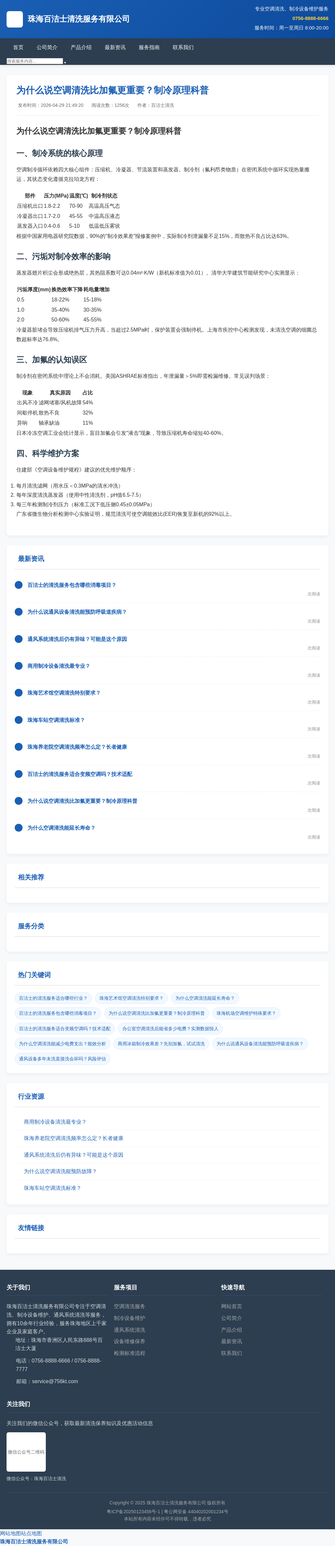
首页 (18, 47)
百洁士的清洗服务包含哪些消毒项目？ (71, 585)
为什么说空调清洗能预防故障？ (60, 1171)
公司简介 (47, 47)
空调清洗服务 (129, 1306)
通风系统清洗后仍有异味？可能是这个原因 (77, 639)
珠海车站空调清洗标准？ (56, 720)
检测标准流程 (129, 1353)
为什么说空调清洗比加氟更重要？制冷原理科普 (82, 801)
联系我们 (183, 47)
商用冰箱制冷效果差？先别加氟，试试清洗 (161, 1043)
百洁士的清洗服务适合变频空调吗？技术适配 (79, 774)
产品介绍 (81, 47)
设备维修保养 (129, 1341)
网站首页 (231, 1306)
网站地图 (10, 1533)
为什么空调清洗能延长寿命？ (61, 828)
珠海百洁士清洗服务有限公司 (34, 1541)
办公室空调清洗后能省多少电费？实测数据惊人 (170, 1028)
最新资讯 (115, 47)
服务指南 (149, 47)
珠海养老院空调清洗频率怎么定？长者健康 (77, 747)
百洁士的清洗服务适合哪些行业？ (53, 998)
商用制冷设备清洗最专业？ (58, 666)
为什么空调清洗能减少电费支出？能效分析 (62, 1043)
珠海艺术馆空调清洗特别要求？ (64, 693)
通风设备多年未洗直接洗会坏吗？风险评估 (62, 1058)
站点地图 (31, 1533)
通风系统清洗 (129, 1330)
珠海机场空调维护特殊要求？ (246, 1013)
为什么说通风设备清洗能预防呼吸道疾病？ (77, 612)
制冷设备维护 (129, 1318)
